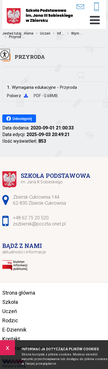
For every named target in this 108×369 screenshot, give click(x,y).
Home (28, 33)
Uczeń (41, 33)
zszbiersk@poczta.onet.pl (80, 6)
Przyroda (30, 56)
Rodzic (10, 320)
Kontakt (11, 339)
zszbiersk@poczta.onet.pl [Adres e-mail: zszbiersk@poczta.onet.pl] (39, 224)
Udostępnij (19, 118)
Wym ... (74, 33)
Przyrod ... (13, 37)
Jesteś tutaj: (13, 33)
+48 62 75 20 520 (96, 7)
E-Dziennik (14, 330)
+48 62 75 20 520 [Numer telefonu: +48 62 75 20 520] (31, 218)
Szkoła (10, 302)
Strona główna (18, 293)
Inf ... (57, 33)
